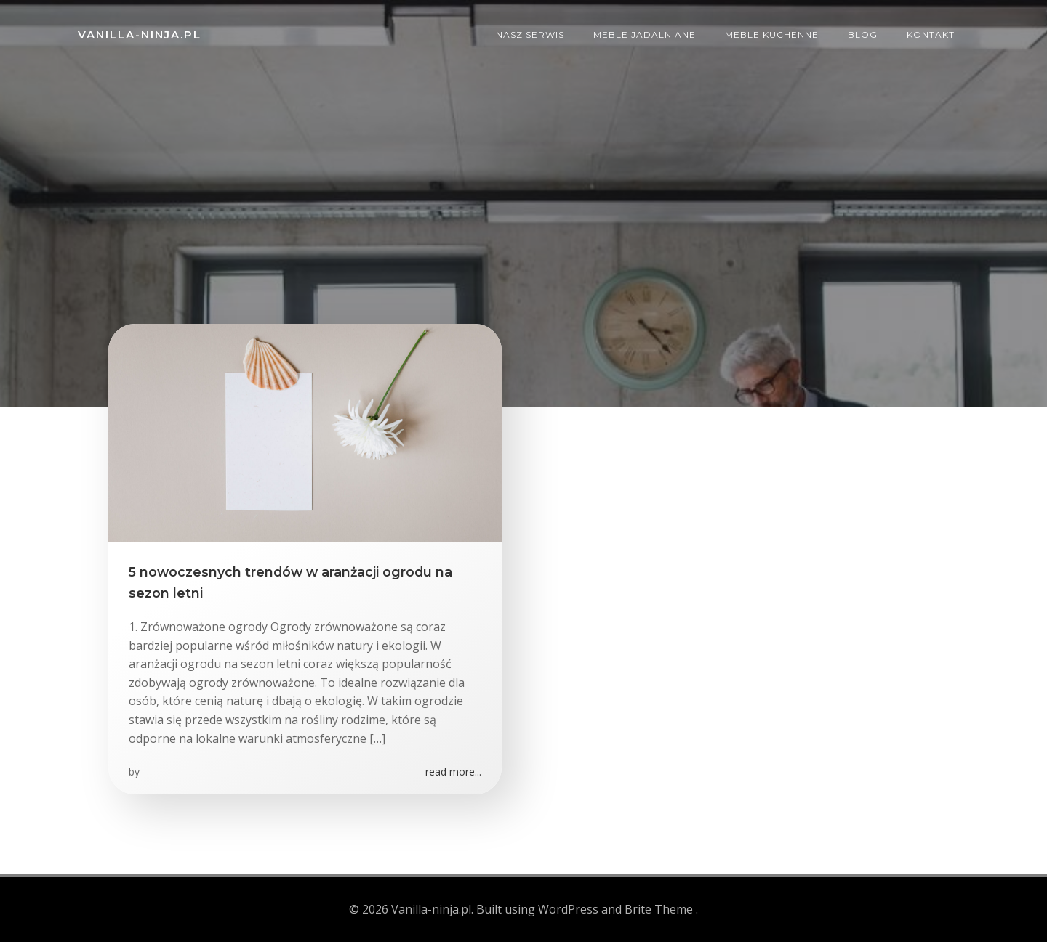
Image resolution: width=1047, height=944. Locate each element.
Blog (865, 32)
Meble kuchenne (774, 32)
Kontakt (933, 32)
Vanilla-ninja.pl (137, 32)
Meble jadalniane (646, 32)
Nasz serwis (532, 32)
